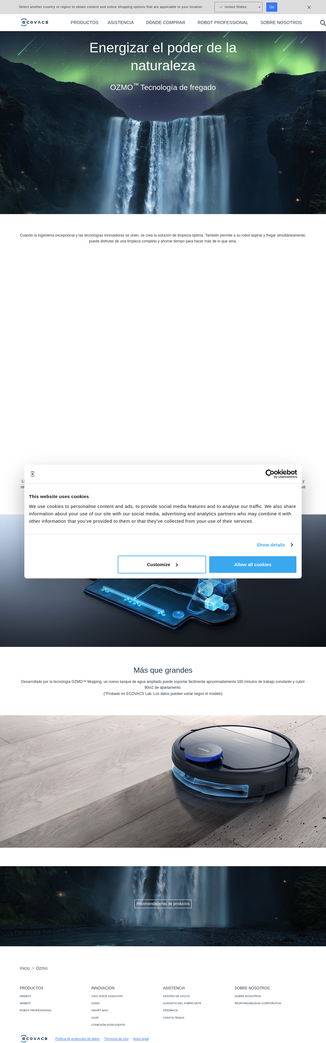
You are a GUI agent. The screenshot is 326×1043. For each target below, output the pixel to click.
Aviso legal (141, 1039)
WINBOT (25, 1003)
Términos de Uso (116, 1039)
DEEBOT (25, 996)
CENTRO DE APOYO (176, 996)
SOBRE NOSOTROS (248, 996)
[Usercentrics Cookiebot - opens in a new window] (270, 474)
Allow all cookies (252, 564)
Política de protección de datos (77, 1039)
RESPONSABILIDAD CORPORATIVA (258, 1003)
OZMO (96, 1003)
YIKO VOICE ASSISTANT (107, 996)
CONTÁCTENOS (173, 1017)
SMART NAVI (100, 1010)
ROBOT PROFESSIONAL (36, 1010)
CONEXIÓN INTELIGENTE (108, 1024)
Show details (271, 544)
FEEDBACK (170, 1010)
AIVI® (95, 1017)
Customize (162, 564)
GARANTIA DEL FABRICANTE (182, 1003)
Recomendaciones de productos (163, 904)
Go (271, 7)
